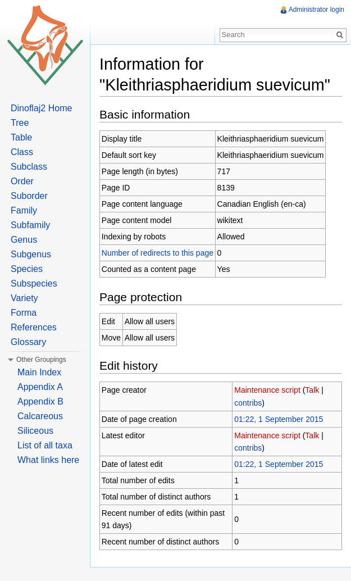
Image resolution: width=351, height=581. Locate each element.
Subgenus (31, 254)
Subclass (29, 166)
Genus (24, 239)
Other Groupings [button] (41, 360)
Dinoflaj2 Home (41, 108)
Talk (312, 389)
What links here (48, 460)
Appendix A (40, 387)
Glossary (28, 342)
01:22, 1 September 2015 (278, 419)
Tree (20, 123)
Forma (24, 312)
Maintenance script (267, 389)
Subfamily (30, 225)
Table (21, 137)
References (34, 327)
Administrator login (316, 9)
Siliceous (35, 430)
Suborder (29, 196)
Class (22, 152)
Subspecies (34, 283)
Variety (24, 298)
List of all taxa (44, 445)
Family (24, 210)
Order (22, 181)
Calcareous (40, 416)
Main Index (39, 372)
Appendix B (40, 401)
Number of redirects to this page (157, 252)
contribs (248, 402)
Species (27, 269)
